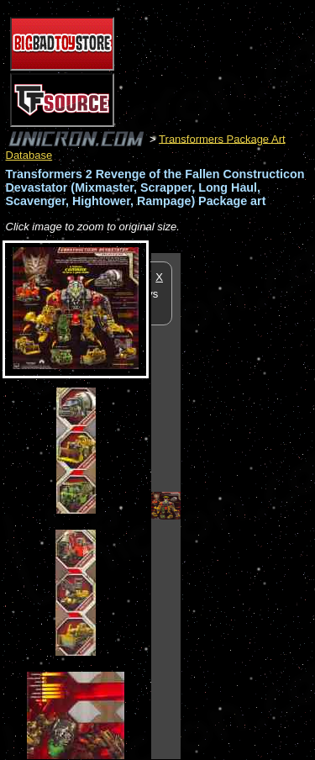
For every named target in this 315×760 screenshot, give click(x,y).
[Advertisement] (248, 505)
